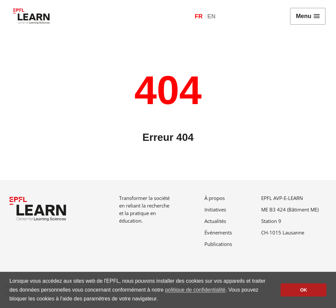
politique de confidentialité (195, 290)
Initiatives (215, 209)
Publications (218, 244)
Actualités (215, 221)
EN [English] (211, 16)
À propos (214, 198)
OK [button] (303, 290)
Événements (218, 232)
